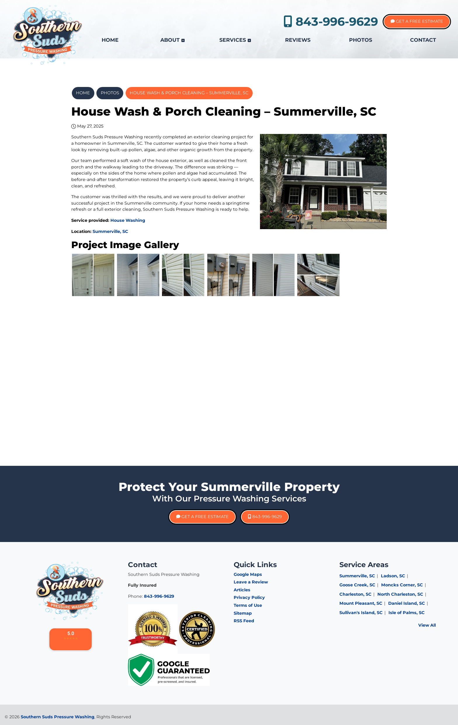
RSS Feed (244, 620)
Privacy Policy (249, 597)
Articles (242, 589)
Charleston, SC (355, 594)
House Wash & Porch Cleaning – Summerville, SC (189, 92)
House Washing (127, 220)
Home (83, 92)
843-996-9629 (331, 21)
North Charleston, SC (400, 594)
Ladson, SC (393, 575)
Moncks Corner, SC (402, 585)
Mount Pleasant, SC (360, 603)
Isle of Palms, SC (406, 612)
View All (427, 625)
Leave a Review (251, 582)
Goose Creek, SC (357, 585)
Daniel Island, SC (406, 603)
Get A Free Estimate (417, 21)
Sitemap (243, 613)
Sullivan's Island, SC (361, 612)
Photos (110, 92)
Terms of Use (248, 605)
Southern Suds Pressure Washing (57, 716)
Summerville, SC (110, 231)
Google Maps (248, 574)
